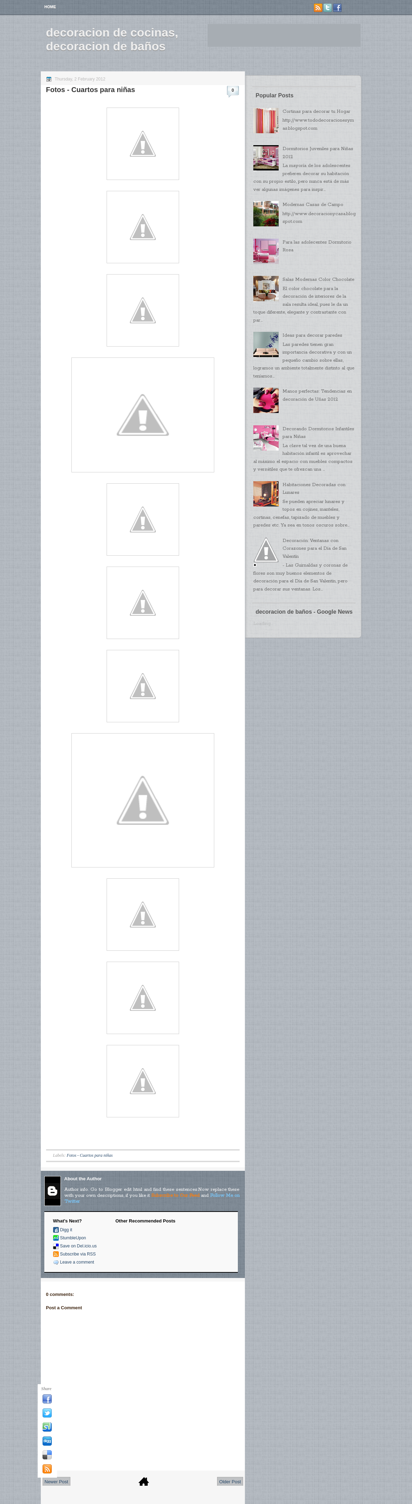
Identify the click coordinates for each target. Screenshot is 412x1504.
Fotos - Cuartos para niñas (90, 89)
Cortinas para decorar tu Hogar (316, 112)
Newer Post (56, 1481)
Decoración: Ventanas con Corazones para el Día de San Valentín (315, 549)
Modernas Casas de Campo (313, 205)
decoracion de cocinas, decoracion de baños (112, 39)
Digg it (66, 1229)
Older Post (230, 1481)
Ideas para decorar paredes (312, 335)
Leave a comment (77, 1262)
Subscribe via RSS (78, 1254)
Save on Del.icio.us (78, 1246)
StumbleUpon (73, 1237)
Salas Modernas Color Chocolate (318, 280)
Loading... (263, 624)
